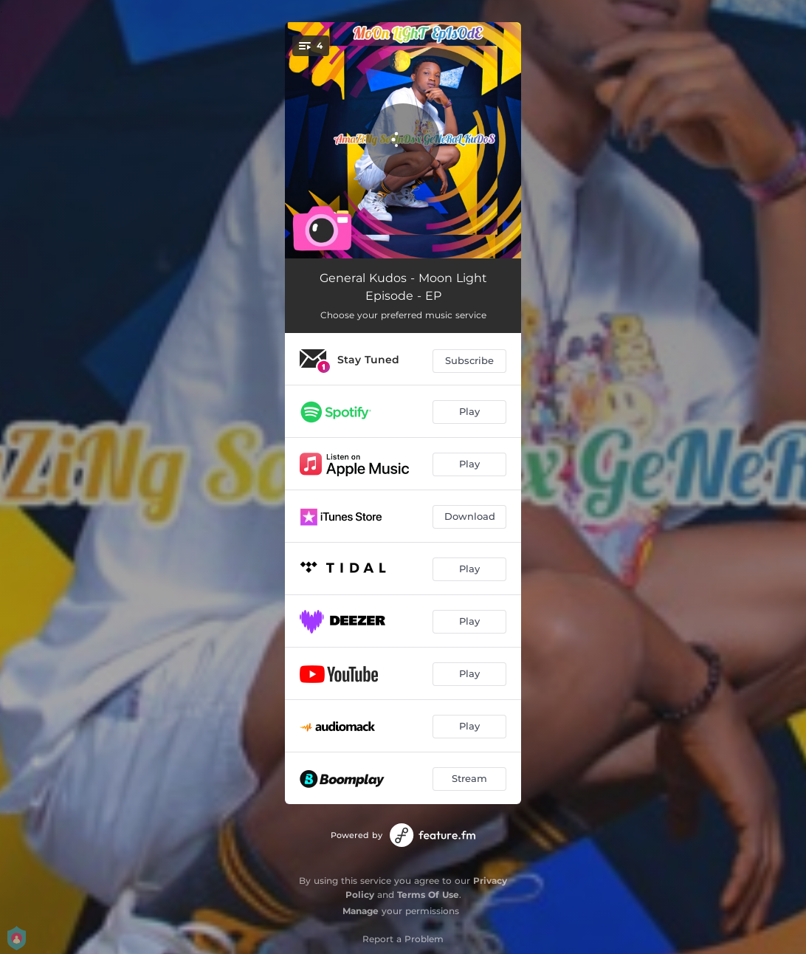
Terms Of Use (428, 894)
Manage (360, 910)
